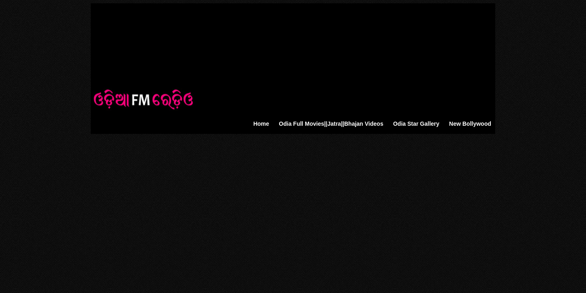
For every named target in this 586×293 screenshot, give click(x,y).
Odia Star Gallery (416, 123)
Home (261, 123)
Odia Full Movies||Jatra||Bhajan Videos (331, 123)
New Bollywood (470, 123)
